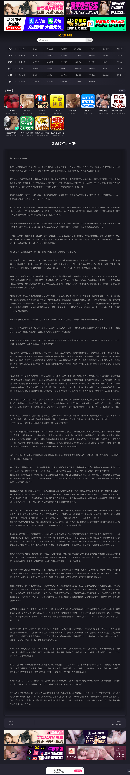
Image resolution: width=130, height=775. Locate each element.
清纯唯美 (92, 69)
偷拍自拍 (36, 62)
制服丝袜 (78, 62)
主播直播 (106, 56)
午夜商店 (36, 82)
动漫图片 (64, 69)
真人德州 (36, 49)
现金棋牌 (106, 49)
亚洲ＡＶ (22, 56)
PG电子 (21, 49)
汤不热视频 (64, 82)
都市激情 (22, 75)
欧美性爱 (64, 62)
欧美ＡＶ (50, 56)
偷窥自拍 (22, 69)
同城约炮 (22, 82)
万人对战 (50, 49)
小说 (10, 75)
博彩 (10, 49)
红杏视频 (78, 82)
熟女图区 (106, 69)
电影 (10, 62)
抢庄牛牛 (120, 49)
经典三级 (92, 62)
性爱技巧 (120, 75)
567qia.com (65, 35)
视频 (10, 55)
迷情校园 (78, 75)
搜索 (89, 40)
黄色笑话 (106, 75)
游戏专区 (64, 49)
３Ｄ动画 (64, 56)
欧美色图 (50, 69)
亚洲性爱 (22, 62)
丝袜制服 (92, 56)
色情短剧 (92, 82)
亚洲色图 (36, 69)
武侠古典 (64, 75)
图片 (10, 68)
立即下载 (78, 771)
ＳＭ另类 (120, 56)
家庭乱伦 (36, 75)
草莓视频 (50, 82)
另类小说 (92, 75)
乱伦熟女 (106, 62)
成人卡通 (50, 62)
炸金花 (91, 49)
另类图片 (120, 69)
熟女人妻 (78, 56)
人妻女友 (50, 75)
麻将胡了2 (77, 49)
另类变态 (120, 62)
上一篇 (21, 723)
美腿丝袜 (78, 69)
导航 (10, 81)
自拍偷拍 (36, 56)
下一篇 (109, 723)
